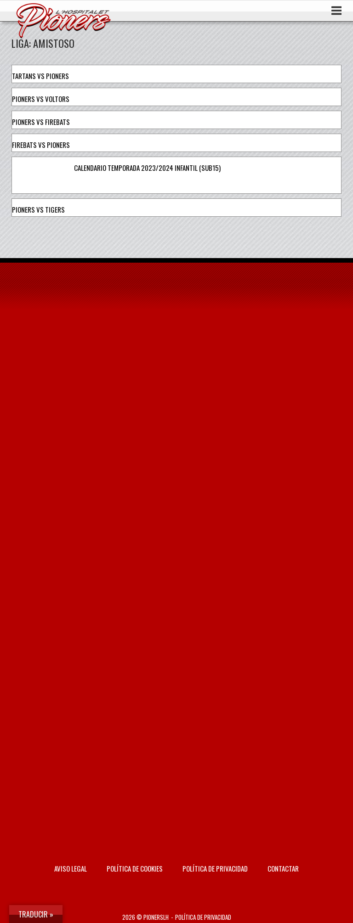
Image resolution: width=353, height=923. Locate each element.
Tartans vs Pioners (40, 76)
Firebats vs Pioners (41, 145)
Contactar (283, 868)
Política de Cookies (135, 868)
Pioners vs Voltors (40, 99)
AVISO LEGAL (70, 868)
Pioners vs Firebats (41, 122)
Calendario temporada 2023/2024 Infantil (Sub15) (147, 168)
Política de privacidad (215, 868)
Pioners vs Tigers (38, 209)
